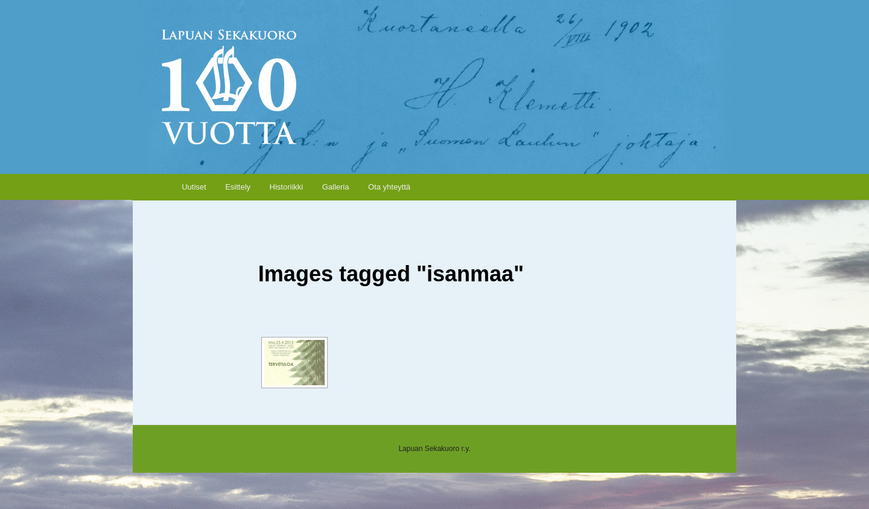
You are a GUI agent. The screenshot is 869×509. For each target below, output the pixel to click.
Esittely (237, 186)
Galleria (335, 186)
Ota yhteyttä (389, 186)
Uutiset (194, 186)
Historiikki (287, 186)
